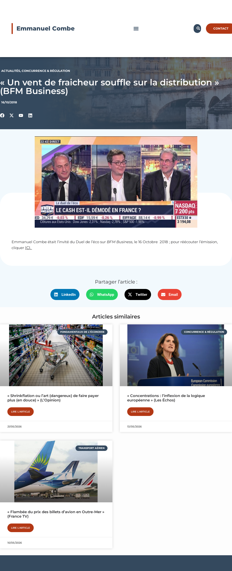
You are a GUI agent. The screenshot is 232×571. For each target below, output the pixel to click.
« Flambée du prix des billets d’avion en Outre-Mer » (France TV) (55, 514)
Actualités (10, 71)
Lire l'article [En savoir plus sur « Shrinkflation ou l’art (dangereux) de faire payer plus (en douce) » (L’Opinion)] (20, 411)
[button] (136, 29)
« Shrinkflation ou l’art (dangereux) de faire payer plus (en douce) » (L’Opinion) (53, 397)
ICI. (28, 247)
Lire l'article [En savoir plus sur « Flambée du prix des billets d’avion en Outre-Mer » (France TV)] (20, 527)
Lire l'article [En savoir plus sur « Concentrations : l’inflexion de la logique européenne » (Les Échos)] (140, 411)
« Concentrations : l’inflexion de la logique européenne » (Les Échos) (166, 397)
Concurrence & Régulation (46, 71)
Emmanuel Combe (45, 28)
